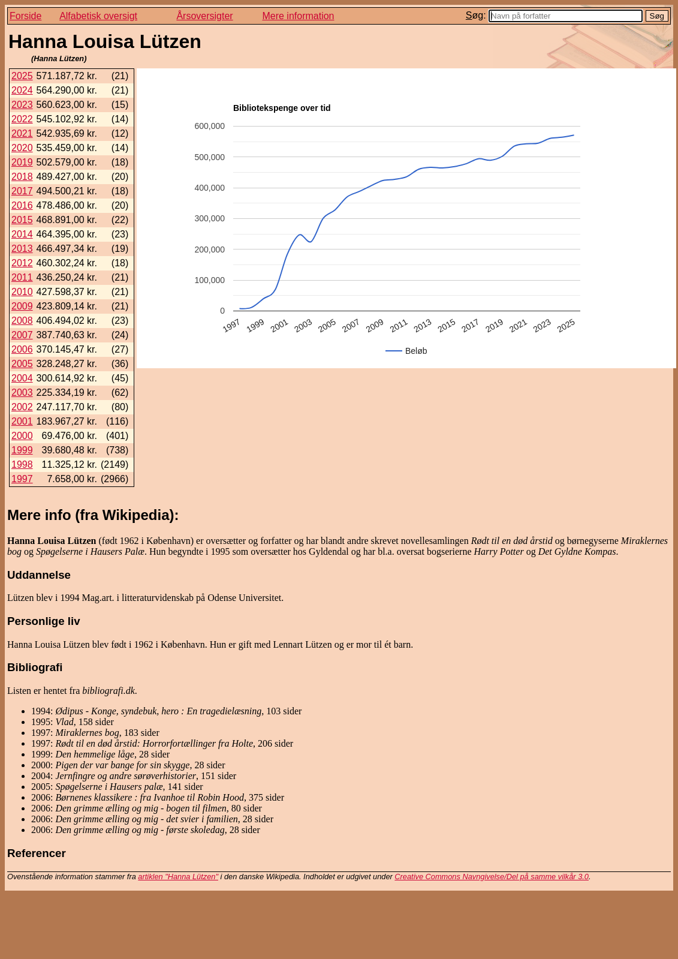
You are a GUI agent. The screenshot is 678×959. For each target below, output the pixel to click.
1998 (22, 464)
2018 (22, 177)
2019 (22, 162)
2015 (22, 220)
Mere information (298, 16)
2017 (22, 191)
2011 (22, 277)
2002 (22, 407)
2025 (22, 76)
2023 (22, 105)
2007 (22, 335)
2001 (22, 421)
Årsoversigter (204, 16)
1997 (22, 479)
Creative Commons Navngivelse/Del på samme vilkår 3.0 (491, 876)
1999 (22, 450)
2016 (22, 205)
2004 (22, 378)
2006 (22, 349)
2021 (22, 133)
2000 (22, 436)
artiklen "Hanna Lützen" (178, 876)
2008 (22, 320)
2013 (22, 248)
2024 (22, 90)
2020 (22, 148)
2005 (22, 364)
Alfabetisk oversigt (98, 16)
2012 (22, 263)
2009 (22, 306)
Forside (25, 16)
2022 (22, 119)
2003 (22, 392)
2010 (22, 292)
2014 (22, 234)
